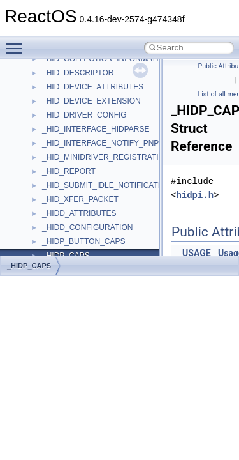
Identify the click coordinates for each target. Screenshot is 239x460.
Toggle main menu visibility (17, 42)
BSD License (44, 118)
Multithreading (45, 76)
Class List (48, 217)
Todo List (37, 146)
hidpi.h (195, 195)
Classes (35, 203)
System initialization (55, 62)
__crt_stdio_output (73, 245)
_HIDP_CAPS (29, 266)
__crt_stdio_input (71, 231)
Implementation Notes (59, 104)
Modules (36, 175)
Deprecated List (48, 161)
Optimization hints (52, 90)
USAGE (196, 253)
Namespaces (44, 189)
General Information (55, 132)
